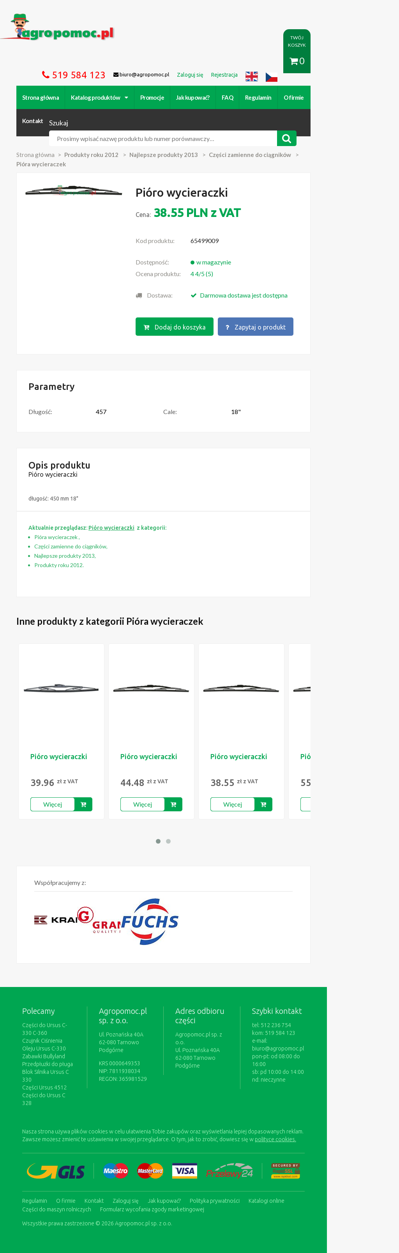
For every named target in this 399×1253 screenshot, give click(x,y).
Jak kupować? (196, 97)
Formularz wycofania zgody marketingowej (78, 1172)
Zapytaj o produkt (286, 307)
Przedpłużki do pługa (51, 1044)
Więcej (56, 784)
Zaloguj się (129, 1164)
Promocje (156, 97)
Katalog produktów (103, 97)
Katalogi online (270, 1164)
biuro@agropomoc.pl (347, 1020)
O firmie (297, 97)
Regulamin (262, 97)
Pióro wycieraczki (62, 736)
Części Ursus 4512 (48, 1059)
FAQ (231, 97)
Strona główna (44, 97)
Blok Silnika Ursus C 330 (54, 1052)
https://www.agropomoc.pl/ (39, 18)
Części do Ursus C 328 (52, 1067)
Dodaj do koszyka (204, 307)
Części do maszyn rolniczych (331, 1164)
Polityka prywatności (218, 1164)
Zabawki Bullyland (47, 1036)
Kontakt (330, 97)
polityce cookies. (214, 1103)
